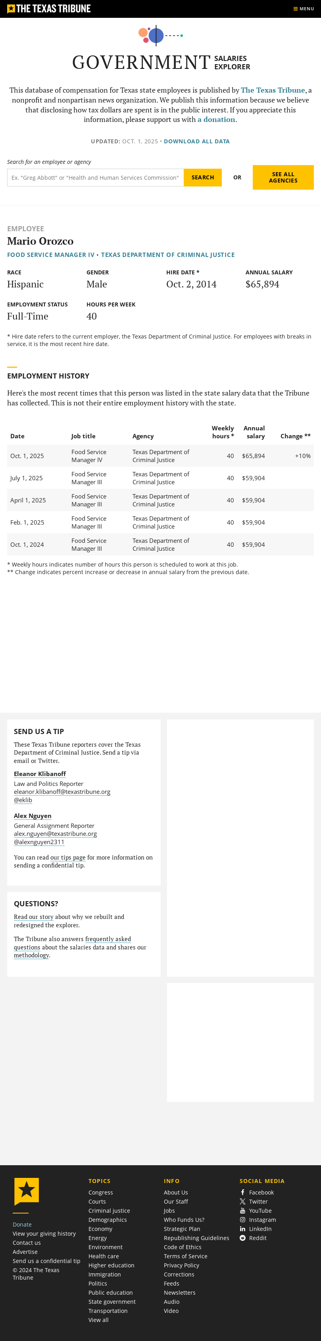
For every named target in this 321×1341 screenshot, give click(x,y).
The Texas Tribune (273, 90)
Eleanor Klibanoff (40, 774)
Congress (100, 1192)
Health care (103, 1256)
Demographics (107, 1219)
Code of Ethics (183, 1247)
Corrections (179, 1274)
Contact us (27, 1242)
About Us (176, 1192)
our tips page (68, 857)
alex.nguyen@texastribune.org (55, 833)
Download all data (197, 141)
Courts (97, 1201)
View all (98, 1320)
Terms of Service (186, 1256)
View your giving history (44, 1233)
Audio (171, 1301)
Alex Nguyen (33, 816)
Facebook (257, 1192)
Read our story (34, 917)
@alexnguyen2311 (39, 842)
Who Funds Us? (184, 1219)
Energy (97, 1238)
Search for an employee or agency (49, 162)
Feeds (171, 1283)
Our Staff (176, 1201)
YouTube (256, 1210)
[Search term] (95, 177)
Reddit (253, 1238)
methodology (31, 955)
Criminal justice (109, 1210)
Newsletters (180, 1292)
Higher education (111, 1265)
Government (142, 62)
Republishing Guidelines (196, 1238)
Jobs (169, 1210)
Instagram (258, 1219)
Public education (110, 1292)
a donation (216, 119)
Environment (105, 1247)
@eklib (23, 800)
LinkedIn (256, 1229)
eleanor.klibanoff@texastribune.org (62, 791)
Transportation (108, 1310)
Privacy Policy (181, 1265)
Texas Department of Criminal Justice (168, 255)
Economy (100, 1229)
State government (112, 1301)
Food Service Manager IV (51, 255)
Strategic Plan (182, 1229)
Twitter (254, 1201)
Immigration (104, 1274)
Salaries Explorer (232, 62)
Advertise (25, 1251)
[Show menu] (303, 9)
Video (171, 1310)
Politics (97, 1283)
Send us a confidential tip (47, 1261)
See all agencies (283, 177)
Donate (22, 1224)
